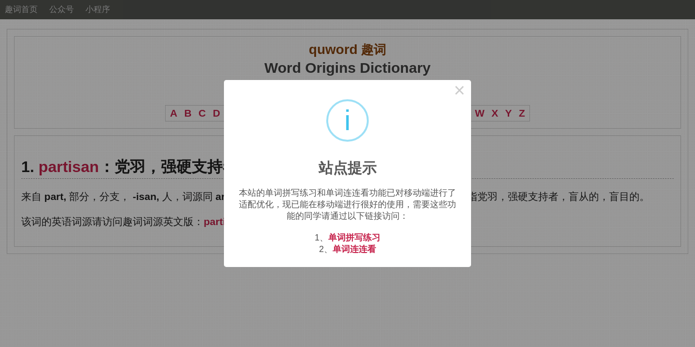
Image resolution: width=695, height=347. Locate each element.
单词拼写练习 (354, 237)
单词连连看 (354, 249)
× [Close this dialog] (459, 91)
